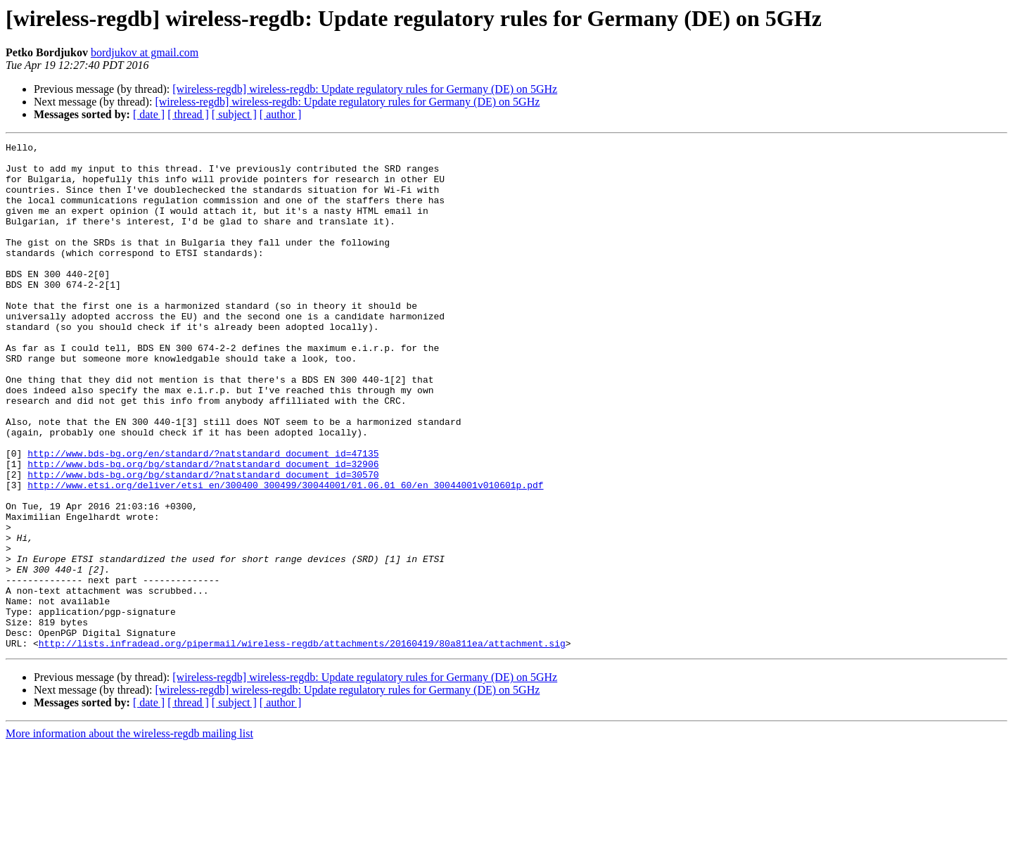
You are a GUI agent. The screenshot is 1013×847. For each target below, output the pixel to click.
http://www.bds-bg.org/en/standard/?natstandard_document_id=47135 (202, 516)
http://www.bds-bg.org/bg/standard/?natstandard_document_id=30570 (202, 541)
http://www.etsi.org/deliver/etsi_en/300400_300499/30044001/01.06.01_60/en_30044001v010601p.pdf (285, 554)
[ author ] (281, 114)
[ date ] (149, 114)
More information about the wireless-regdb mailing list (129, 835)
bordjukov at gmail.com (144, 52)
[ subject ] (234, 114)
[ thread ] (188, 114)
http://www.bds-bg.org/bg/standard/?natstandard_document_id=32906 (202, 529)
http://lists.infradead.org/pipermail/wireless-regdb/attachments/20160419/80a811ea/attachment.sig (302, 744)
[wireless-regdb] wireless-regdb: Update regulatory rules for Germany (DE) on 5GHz (364, 89)
